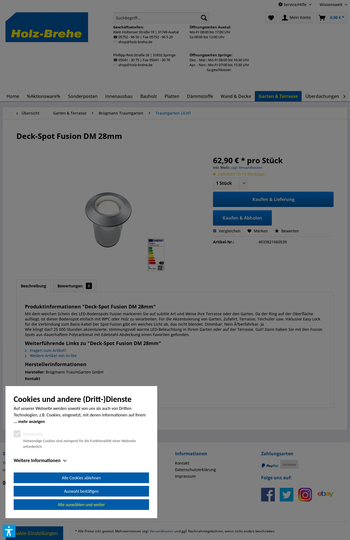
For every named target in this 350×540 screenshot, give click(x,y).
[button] (9, 531)
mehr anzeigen (31, 421)
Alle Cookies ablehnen (81, 477)
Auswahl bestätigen (81, 491)
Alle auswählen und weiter (81, 504)
